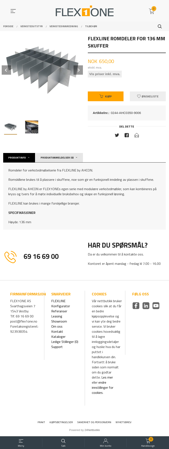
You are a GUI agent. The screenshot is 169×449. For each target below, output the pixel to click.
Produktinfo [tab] (17, 158)
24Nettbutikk (92, 430)
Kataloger (58, 337)
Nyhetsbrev (123, 423)
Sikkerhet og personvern (94, 423)
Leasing (56, 316)
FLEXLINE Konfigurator (60, 304)
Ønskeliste (148, 96)
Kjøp (105, 96)
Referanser (59, 311)
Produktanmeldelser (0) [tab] (57, 158)
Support (57, 347)
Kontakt (57, 332)
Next (78, 70)
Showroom (59, 321)
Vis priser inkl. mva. (105, 74)
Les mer (107, 377)
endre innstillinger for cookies (102, 388)
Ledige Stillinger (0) (64, 342)
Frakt (41, 423)
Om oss (56, 327)
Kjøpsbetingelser (61, 423)
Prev (6, 70)
